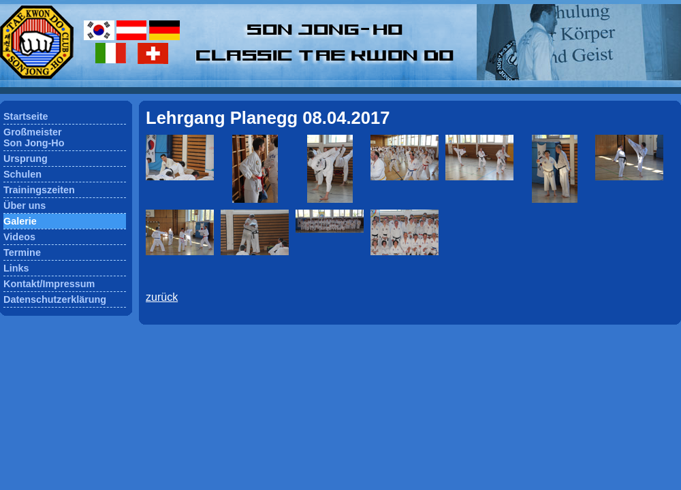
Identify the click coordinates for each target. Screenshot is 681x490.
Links (16, 268)
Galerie (20, 221)
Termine (22, 252)
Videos (19, 236)
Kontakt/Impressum (49, 283)
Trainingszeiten (39, 189)
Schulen (22, 174)
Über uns (24, 205)
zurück (162, 297)
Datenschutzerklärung (54, 299)
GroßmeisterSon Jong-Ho (34, 137)
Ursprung (25, 158)
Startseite (25, 116)
